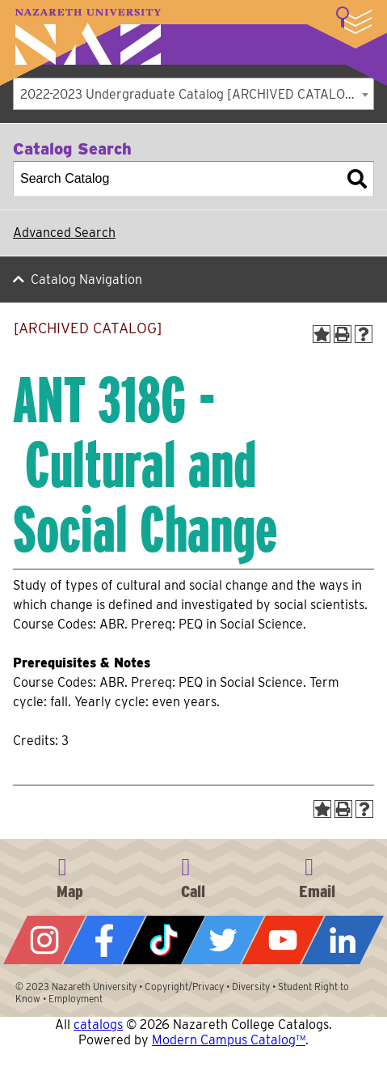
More (354, 20)
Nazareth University (88, 37)
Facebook (104, 940)
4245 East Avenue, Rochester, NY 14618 (70, 875)
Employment (75, 999)
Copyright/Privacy (184, 986)
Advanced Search (64, 232)
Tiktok (164, 940)
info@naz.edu (316, 875)
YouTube (283, 940)
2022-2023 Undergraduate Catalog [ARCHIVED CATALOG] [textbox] (189, 94)
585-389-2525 (193, 875)
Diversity (251, 986)
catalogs (98, 1024)
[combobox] (193, 94)
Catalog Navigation (86, 279)
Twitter (223, 940)
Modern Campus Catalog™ (228, 1040)
